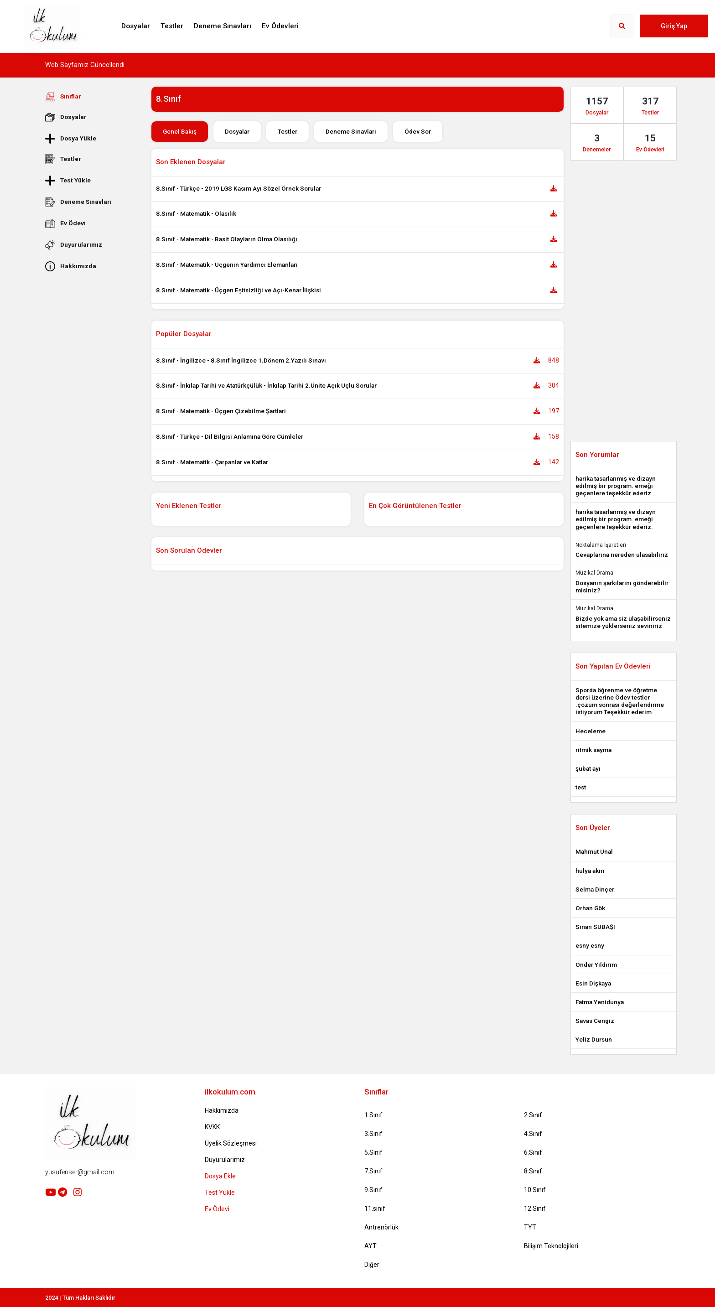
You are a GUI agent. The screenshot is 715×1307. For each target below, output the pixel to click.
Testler (172, 26)
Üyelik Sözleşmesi (231, 1143)
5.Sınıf (373, 1152)
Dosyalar (135, 26)
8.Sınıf (533, 1171)
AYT (370, 1246)
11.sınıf (374, 1208)
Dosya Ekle (220, 1176)
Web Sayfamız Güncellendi (84, 65)
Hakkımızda (70, 266)
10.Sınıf (535, 1189)
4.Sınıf (533, 1133)
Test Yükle (68, 180)
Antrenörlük (381, 1227)
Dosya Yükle (70, 138)
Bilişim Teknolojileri (551, 1246)
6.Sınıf (533, 1152)
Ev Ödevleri (280, 26)
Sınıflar (63, 97)
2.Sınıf (533, 1115)
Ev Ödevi (65, 223)
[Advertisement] (91, 413)
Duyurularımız (73, 244)
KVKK (212, 1127)
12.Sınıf (535, 1208)
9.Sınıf (373, 1189)
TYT (530, 1227)
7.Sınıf (373, 1171)
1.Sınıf (373, 1115)
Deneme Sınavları (222, 26)
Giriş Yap (674, 26)
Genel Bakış (180, 131)
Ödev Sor (417, 131)
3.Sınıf (373, 1133)
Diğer (371, 1264)
